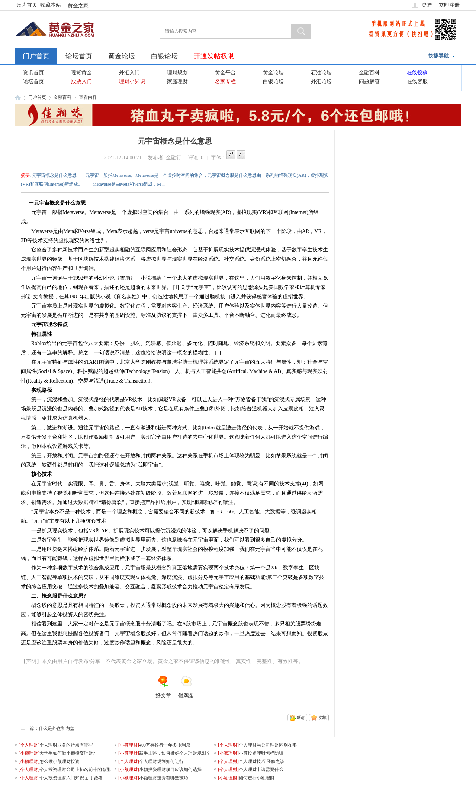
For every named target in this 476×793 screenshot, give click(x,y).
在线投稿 (417, 72)
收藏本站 (50, 5)
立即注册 (449, 5)
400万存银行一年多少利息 (164, 745)
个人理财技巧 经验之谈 (261, 761)
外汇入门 (129, 72)
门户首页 (36, 56)
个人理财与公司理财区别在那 (268, 745)
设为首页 (26, 5)
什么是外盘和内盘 (56, 728)
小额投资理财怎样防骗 (261, 753)
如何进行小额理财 (256, 777)
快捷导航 (438, 56)
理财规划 (177, 72)
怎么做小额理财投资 (59, 761)
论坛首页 (78, 56)
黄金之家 (78, 6)
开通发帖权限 (214, 56)
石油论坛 (321, 72)
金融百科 (369, 72)
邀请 (300, 717)
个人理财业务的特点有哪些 (66, 745)
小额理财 (129, 745)
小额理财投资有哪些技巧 (163, 777)
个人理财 (29, 745)
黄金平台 (225, 72)
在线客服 (417, 81)
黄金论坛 (121, 56)
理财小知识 (132, 81)
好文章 (163, 686)
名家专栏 (225, 81)
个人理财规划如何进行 (161, 761)
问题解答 (369, 81)
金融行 (173, 157)
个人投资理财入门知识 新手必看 (71, 777)
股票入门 (81, 81)
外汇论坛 (321, 81)
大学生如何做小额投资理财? (67, 753)
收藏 (322, 717)
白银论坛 (164, 56)
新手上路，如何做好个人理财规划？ (174, 753)
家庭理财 (177, 81)
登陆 (426, 5)
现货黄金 (81, 72)
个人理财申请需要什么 (261, 769)
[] (29, 745)
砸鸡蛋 (186, 686)
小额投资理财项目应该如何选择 (170, 769)
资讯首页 (33, 72)
